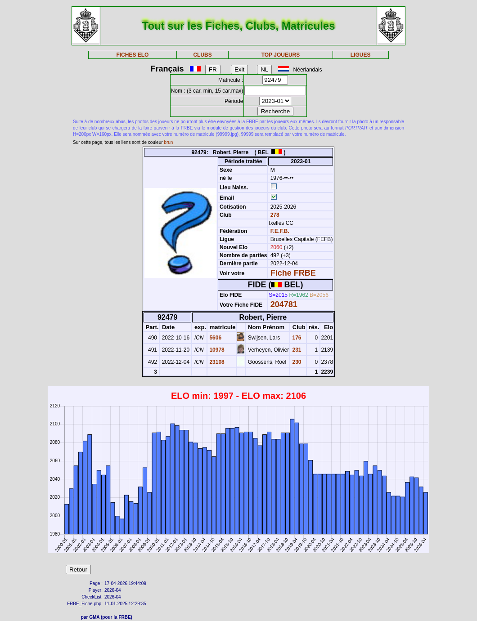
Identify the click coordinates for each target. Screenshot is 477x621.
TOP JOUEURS (280, 55)
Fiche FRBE (293, 272)
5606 (214, 338)
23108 (216, 362)
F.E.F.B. (279, 231)
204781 (283, 304)
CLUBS (202, 55)
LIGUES (361, 55)
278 (274, 215)
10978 (216, 350)
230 (296, 362)
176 (296, 338)
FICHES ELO (132, 55)
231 (296, 350)
